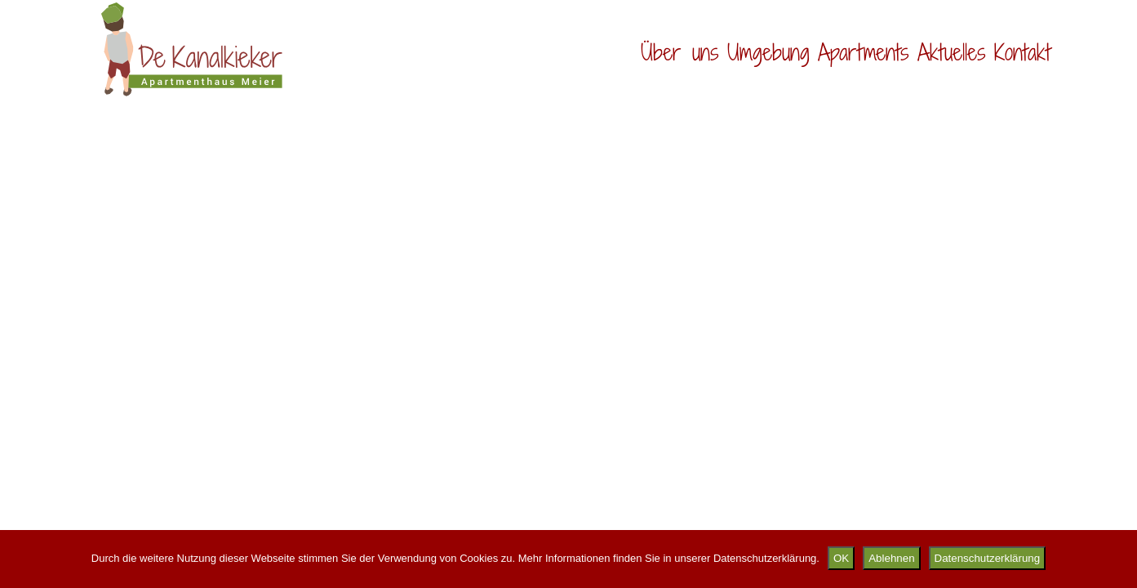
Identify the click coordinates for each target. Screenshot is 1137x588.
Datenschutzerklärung (988, 558)
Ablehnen (891, 558)
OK (841, 558)
